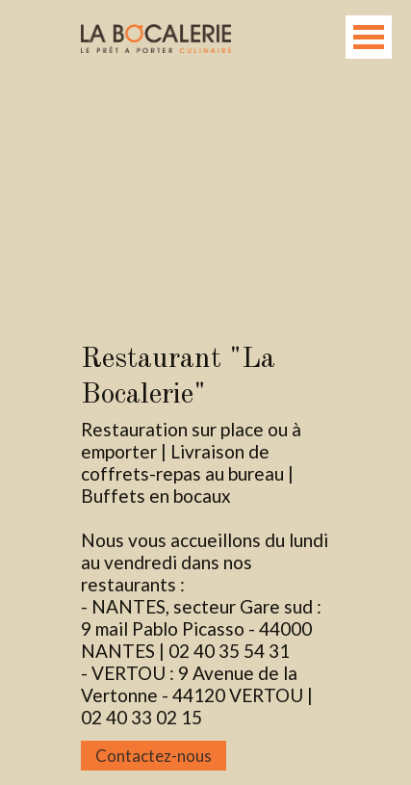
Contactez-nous (153, 756)
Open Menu (369, 37)
